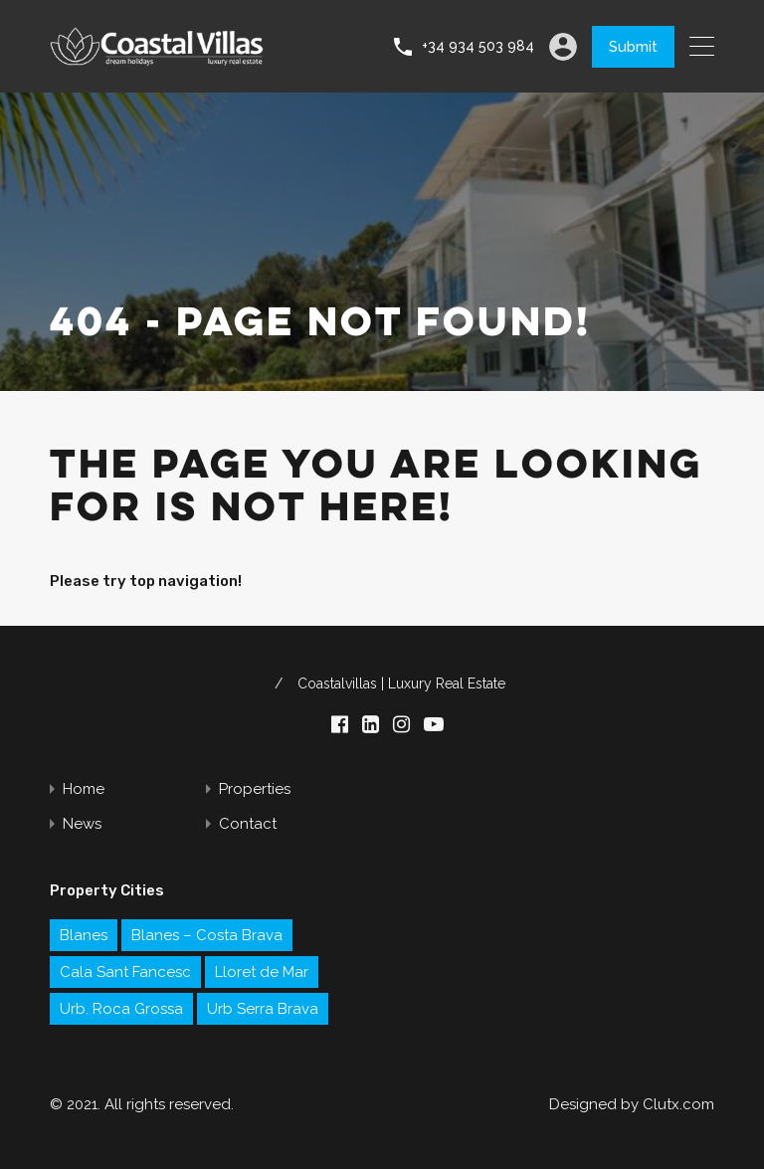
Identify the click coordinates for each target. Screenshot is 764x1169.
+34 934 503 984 (478, 46)
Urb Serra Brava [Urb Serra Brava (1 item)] (262, 1009)
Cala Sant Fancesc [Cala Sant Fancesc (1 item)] (125, 972)
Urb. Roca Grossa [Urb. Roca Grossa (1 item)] (121, 1009)
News (82, 824)
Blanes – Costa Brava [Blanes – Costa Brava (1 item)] (207, 935)
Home (83, 789)
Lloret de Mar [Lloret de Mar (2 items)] (261, 972)
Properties (254, 789)
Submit (633, 47)
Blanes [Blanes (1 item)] (83, 935)
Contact (248, 824)
